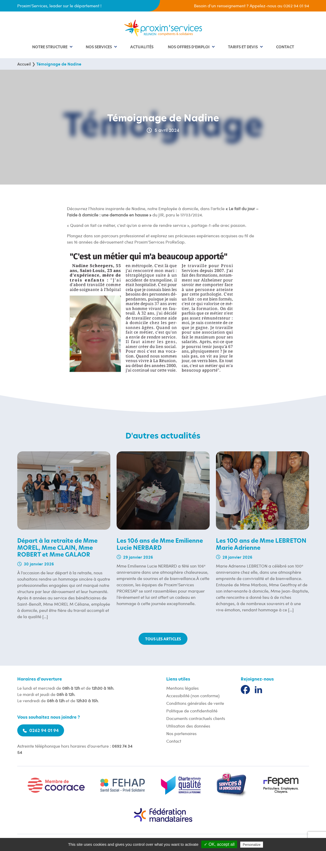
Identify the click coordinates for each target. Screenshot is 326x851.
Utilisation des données (188, 726)
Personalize (252, 845)
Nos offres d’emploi (189, 47)
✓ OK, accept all (219, 844)
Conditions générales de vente (195, 703)
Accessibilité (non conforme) (193, 696)
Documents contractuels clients (195, 718)
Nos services (99, 47)
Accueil (24, 64)
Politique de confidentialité (192, 711)
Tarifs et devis (243, 47)
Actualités (141, 47)
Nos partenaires (181, 733)
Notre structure (49, 47)
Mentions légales (182, 688)
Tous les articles (163, 639)
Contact (285, 47)
